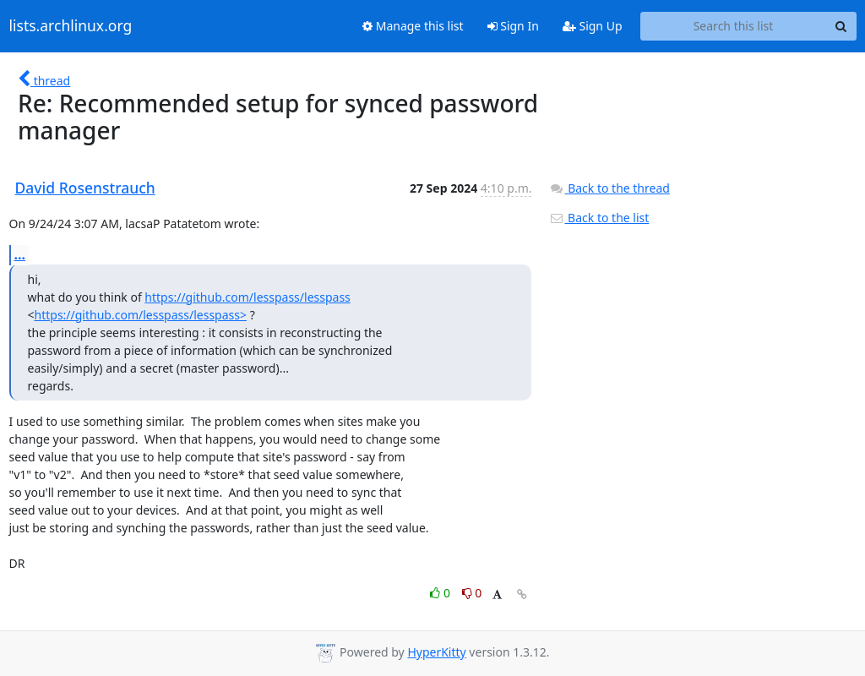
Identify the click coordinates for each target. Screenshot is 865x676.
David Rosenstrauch (85, 187)
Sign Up (593, 26)
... (20, 254)
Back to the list (599, 218)
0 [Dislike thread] (472, 593)
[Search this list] (733, 26)
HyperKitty (436, 652)
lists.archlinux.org (71, 26)
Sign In (513, 26)
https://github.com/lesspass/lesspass (247, 297)
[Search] (841, 26)
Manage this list (413, 26)
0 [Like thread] (441, 593)
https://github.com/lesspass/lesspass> (141, 315)
